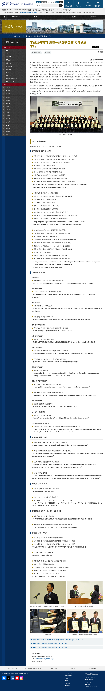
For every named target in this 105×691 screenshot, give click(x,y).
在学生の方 (88, 684)
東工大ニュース (18, 36)
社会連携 (68, 683)
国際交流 (68, 685)
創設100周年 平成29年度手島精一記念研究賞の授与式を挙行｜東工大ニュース (58, 640)
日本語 (38, 2)
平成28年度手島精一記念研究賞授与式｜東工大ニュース (51, 643)
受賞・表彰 (37, 53)
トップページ (6, 36)
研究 (48, 53)
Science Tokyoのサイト (27, 12)
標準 (57, 2)
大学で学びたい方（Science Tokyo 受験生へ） (92, 673)
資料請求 (93, 668)
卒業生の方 (88, 682)
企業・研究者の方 (90, 679)
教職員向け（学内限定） (92, 687)
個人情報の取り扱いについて (33, 668)
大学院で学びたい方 (90, 677)
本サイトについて (13, 668)
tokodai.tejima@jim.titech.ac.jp (45, 658)
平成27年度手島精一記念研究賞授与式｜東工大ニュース (51, 647)
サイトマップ (53, 668)
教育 (67, 678)
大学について (69, 675)
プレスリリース (73, 668)
